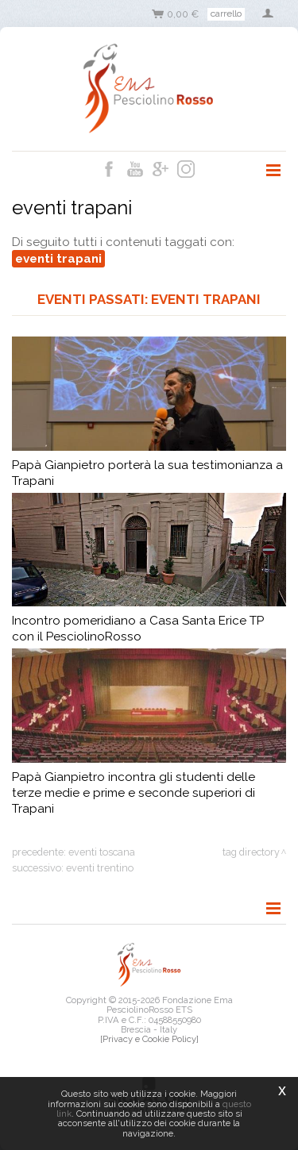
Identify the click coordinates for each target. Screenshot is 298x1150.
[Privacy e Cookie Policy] (149, 1038)
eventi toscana (101, 852)
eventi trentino (100, 868)
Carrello (226, 13)
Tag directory (251, 852)
